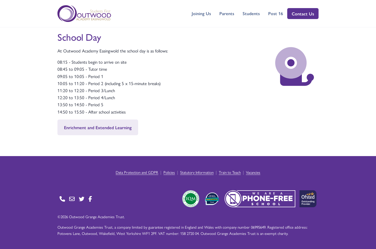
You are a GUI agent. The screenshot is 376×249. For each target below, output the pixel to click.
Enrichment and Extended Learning (98, 127)
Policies (169, 172)
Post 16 (275, 13)
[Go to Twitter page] (81, 198)
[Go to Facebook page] (90, 198)
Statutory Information (197, 172)
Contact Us (303, 13)
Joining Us (201, 13)
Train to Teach (230, 172)
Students (251, 13)
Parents (226, 13)
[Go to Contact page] (62, 198)
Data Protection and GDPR (137, 172)
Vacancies (253, 172)
